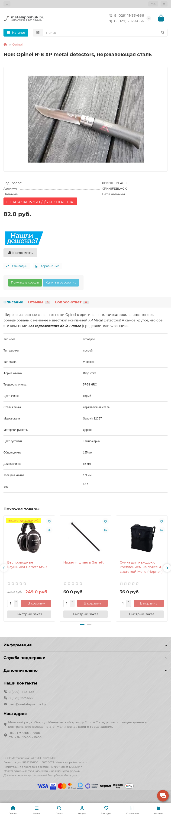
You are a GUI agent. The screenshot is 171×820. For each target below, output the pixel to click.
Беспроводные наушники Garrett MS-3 (27, 564)
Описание (13, 302)
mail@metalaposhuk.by (27, 704)
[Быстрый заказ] (29, 614)
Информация (85, 645)
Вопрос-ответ (72, 302)
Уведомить (20, 252)
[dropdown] (6, 3)
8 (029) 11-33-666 (126, 15)
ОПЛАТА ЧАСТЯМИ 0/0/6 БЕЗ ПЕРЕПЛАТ (40, 202)
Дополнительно (85, 670)
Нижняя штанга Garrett (83, 562)
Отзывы (39, 302)
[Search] (105, 33)
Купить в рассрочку (60, 282)
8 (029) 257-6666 (126, 21)
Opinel (17, 44)
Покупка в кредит (25, 282)
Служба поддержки (85, 657)
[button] (4, 568)
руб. (153, 4)
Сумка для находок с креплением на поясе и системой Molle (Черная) (141, 567)
